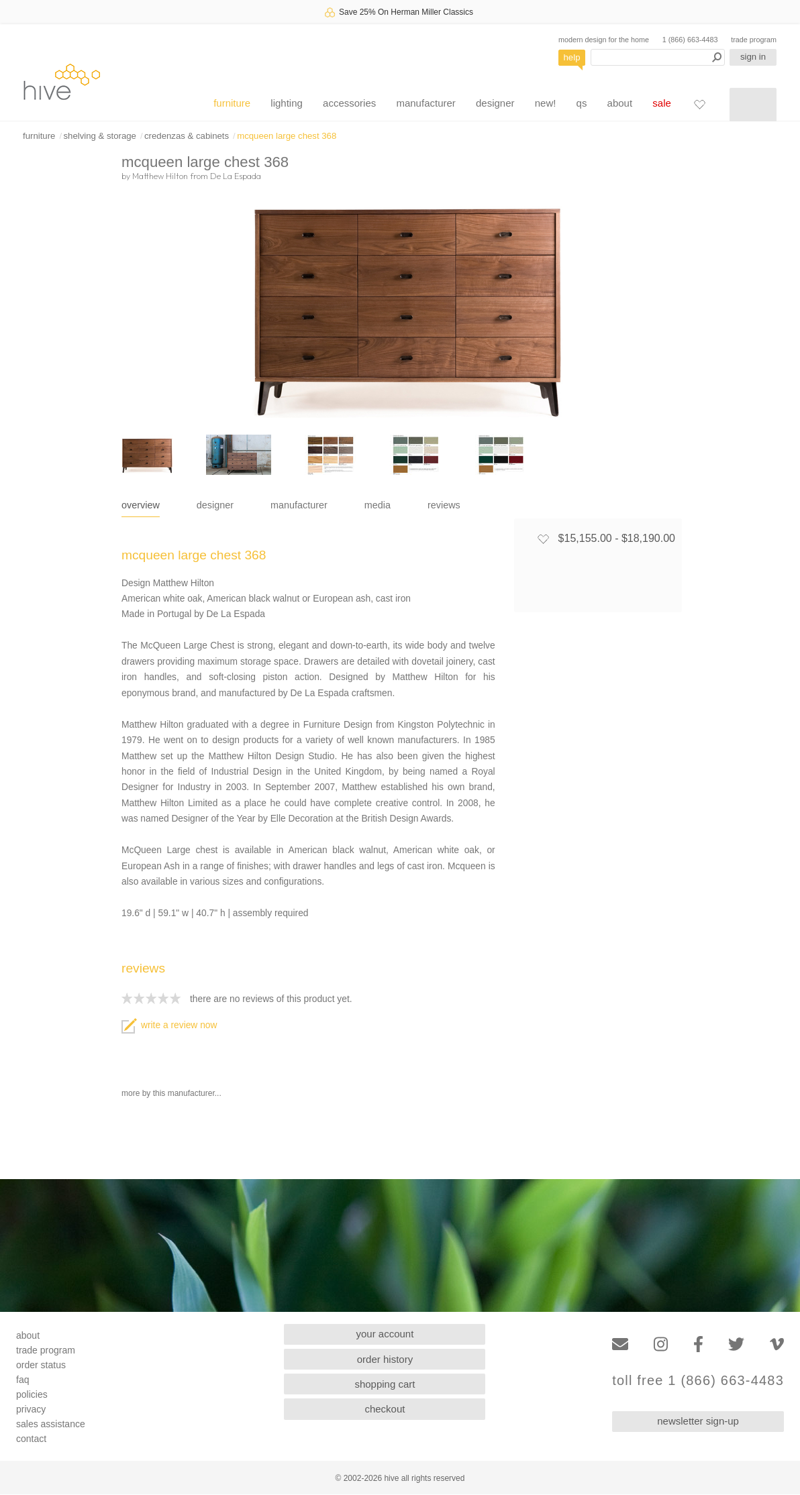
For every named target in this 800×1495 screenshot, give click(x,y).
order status (41, 1365)
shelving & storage (99, 136)
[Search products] (658, 57)
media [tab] (377, 505)
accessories (349, 103)
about (620, 103)
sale (661, 103)
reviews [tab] (444, 505)
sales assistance (50, 1424)
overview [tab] (140, 505)
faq (22, 1379)
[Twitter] (736, 1344)
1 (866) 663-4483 (690, 40)
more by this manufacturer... (171, 1093)
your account (385, 1333)
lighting (286, 103)
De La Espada (235, 175)
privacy (31, 1409)
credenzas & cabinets (186, 136)
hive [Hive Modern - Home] (61, 81)
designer (495, 103)
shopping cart (384, 1384)
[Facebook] (698, 1344)
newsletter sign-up (698, 1421)
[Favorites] (699, 104)
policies (32, 1394)
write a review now (169, 1025)
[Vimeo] (777, 1344)
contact (31, 1438)
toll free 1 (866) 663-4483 (698, 1381)
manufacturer (425, 103)
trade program (754, 40)
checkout (384, 1409)
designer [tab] (215, 505)
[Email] (620, 1344)
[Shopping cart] (753, 104)
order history (385, 1359)
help (572, 57)
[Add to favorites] (543, 538)
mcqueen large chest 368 (286, 136)
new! (545, 103)
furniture (231, 103)
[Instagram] (661, 1344)
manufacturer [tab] (299, 505)
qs (582, 103)
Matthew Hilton (160, 175)
